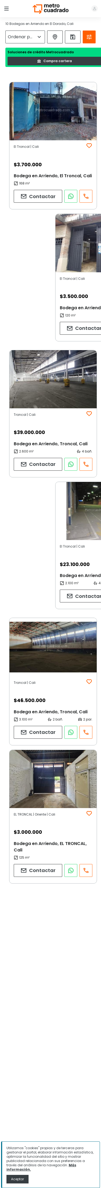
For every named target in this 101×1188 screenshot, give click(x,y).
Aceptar (17, 1179)
